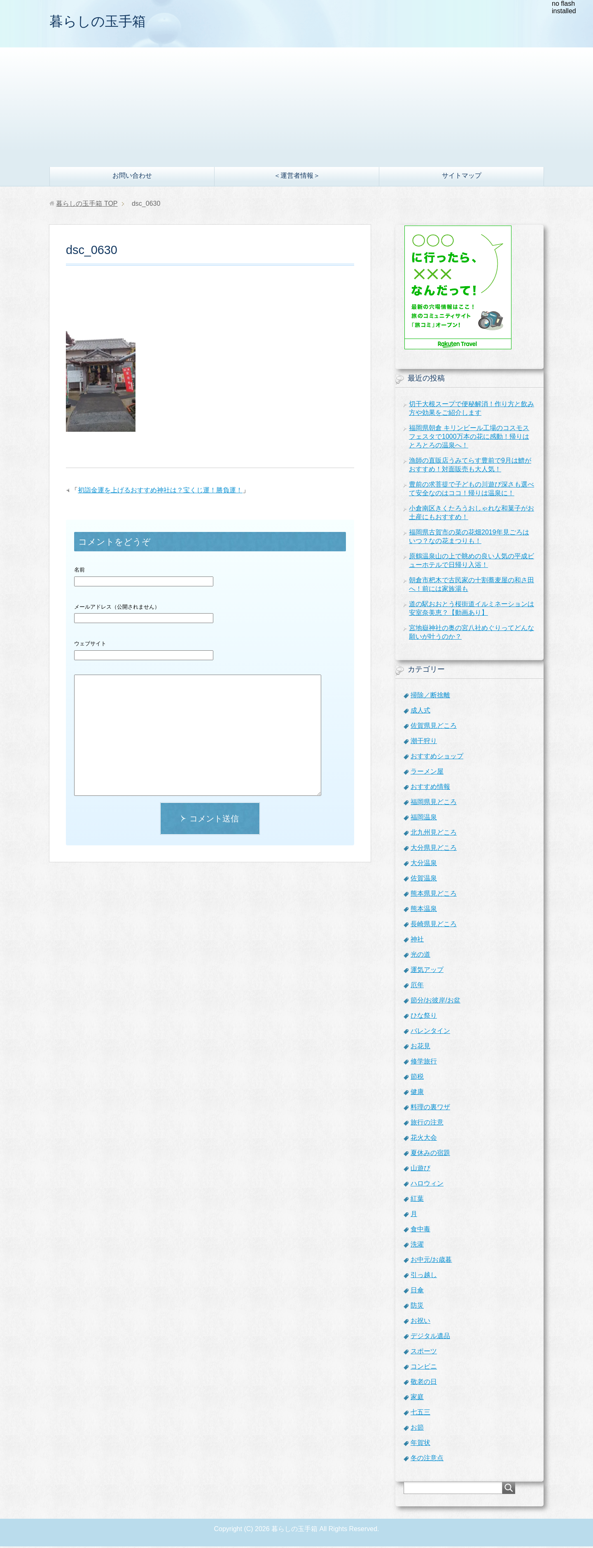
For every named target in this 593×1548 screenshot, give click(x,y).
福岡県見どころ (434, 803)
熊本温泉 (424, 910)
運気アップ (427, 971)
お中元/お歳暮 (431, 1261)
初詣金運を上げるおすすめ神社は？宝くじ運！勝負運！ (160, 491)
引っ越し (424, 1276)
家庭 (417, 1398)
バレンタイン (430, 1032)
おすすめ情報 (430, 788)
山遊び (420, 1169)
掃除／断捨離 (430, 696)
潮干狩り (424, 742)
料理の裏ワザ (430, 1108)
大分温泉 (424, 864)
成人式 (420, 711)
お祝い (420, 1322)
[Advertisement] (296, 107)
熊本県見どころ (434, 895)
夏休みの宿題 (430, 1154)
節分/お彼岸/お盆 (435, 1001)
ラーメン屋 (427, 772)
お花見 (420, 1047)
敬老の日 (424, 1383)
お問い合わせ (132, 177)
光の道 (420, 956)
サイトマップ (461, 177)
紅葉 (417, 1200)
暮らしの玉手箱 (101, 22)
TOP (86, 205)
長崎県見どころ (434, 925)
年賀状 (420, 1444)
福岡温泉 (424, 818)
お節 (417, 1429)
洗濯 (417, 1245)
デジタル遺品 (430, 1337)
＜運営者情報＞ (297, 177)
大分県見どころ (434, 849)
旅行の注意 (427, 1123)
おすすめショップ (437, 757)
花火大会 (424, 1139)
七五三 (420, 1413)
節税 (417, 1078)
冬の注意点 (427, 1459)
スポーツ (424, 1352)
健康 (417, 1093)
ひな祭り (424, 1017)
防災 (417, 1306)
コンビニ (424, 1368)
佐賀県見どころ (434, 727)
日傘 (417, 1291)
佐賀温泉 (424, 879)
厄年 (417, 986)
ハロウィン (427, 1184)
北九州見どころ (434, 834)
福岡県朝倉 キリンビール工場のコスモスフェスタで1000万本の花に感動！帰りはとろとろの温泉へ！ (469, 438)
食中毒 (420, 1230)
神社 (417, 940)
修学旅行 (424, 1062)
